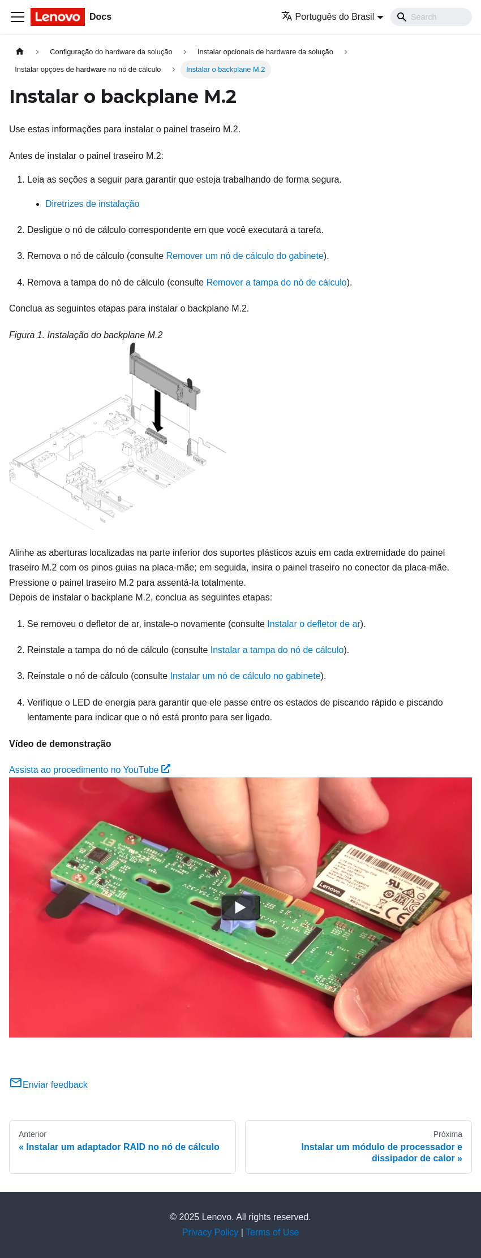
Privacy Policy (210, 1232)
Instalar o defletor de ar (313, 624)
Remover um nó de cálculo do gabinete (244, 256)
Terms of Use (272, 1232)
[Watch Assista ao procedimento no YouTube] (240, 907)
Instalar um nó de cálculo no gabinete (245, 676)
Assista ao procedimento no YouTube (89, 770)
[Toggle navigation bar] (17, 16)
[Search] (431, 17)
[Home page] (20, 51)
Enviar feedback (48, 1085)
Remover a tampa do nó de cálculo (277, 282)
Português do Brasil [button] (328, 16)
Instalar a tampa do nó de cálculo (277, 650)
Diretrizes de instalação (92, 204)
